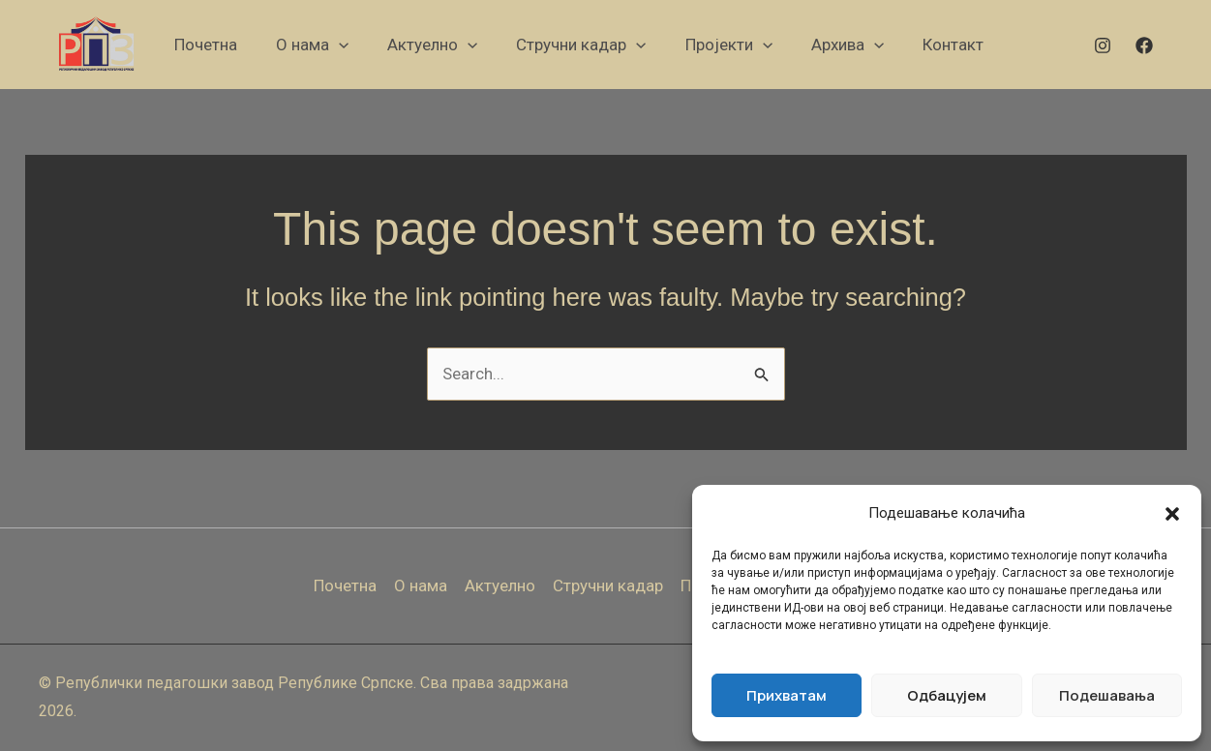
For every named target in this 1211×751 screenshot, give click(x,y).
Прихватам (786, 695)
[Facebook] (1144, 45)
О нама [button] (420, 585)
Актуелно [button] (500, 585)
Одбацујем (946, 695)
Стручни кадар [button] (608, 585)
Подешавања (1107, 695)
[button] (1172, 514)
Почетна (345, 585)
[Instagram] (1102, 45)
